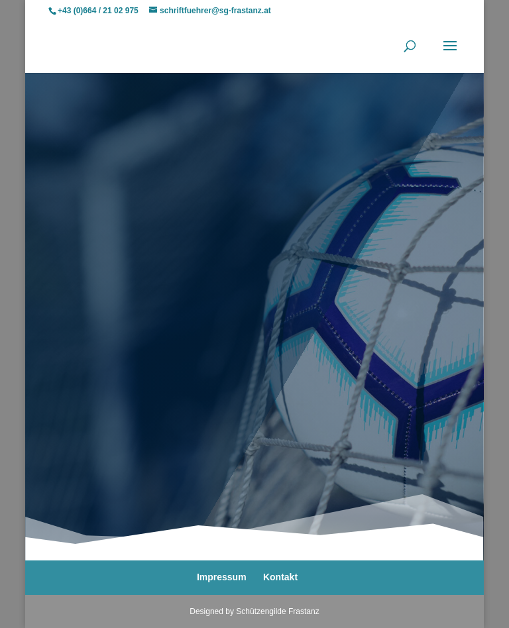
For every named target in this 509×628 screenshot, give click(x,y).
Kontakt (280, 577)
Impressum (222, 577)
